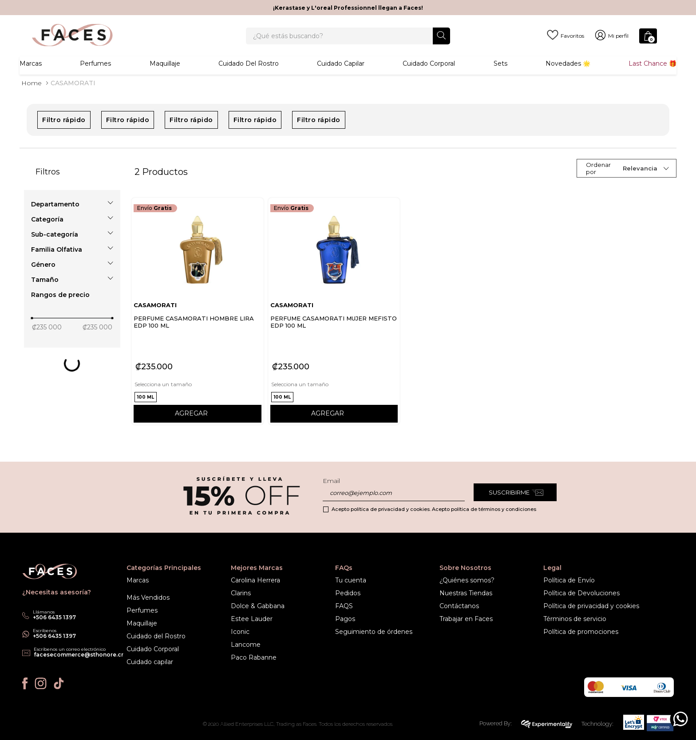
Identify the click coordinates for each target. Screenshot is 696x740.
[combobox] (348, 40)
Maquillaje (165, 73)
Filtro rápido (64, 137)
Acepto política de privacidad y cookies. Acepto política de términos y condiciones (434, 509)
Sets (500, 73)
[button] (72, 221)
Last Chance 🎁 (652, 73)
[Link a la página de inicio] (32, 100)
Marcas (31, 73)
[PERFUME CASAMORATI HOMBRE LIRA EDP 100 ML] (197, 328)
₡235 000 (47, 344)
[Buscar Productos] (441, 40)
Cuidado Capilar (340, 73)
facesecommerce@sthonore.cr (78, 654)
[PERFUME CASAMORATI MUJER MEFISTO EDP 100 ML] (334, 328)
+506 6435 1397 (54, 636)
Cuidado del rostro (248, 73)
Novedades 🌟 (568, 73)
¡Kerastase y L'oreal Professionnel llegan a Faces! (348, 7)
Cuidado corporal (429, 73)
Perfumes (95, 73)
